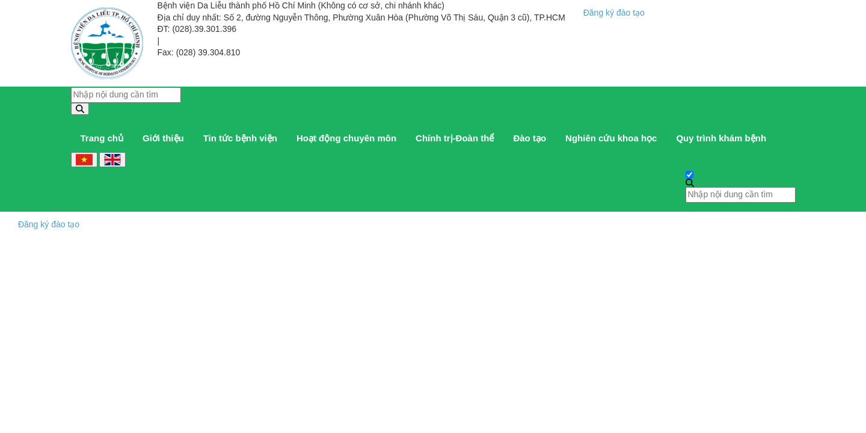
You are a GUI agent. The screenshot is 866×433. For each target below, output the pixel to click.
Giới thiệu (163, 138)
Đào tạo (529, 138)
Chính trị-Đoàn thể (455, 138)
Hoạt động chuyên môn (346, 138)
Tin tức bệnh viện (240, 138)
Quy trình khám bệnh (721, 138)
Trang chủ (102, 138)
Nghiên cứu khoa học (611, 138)
